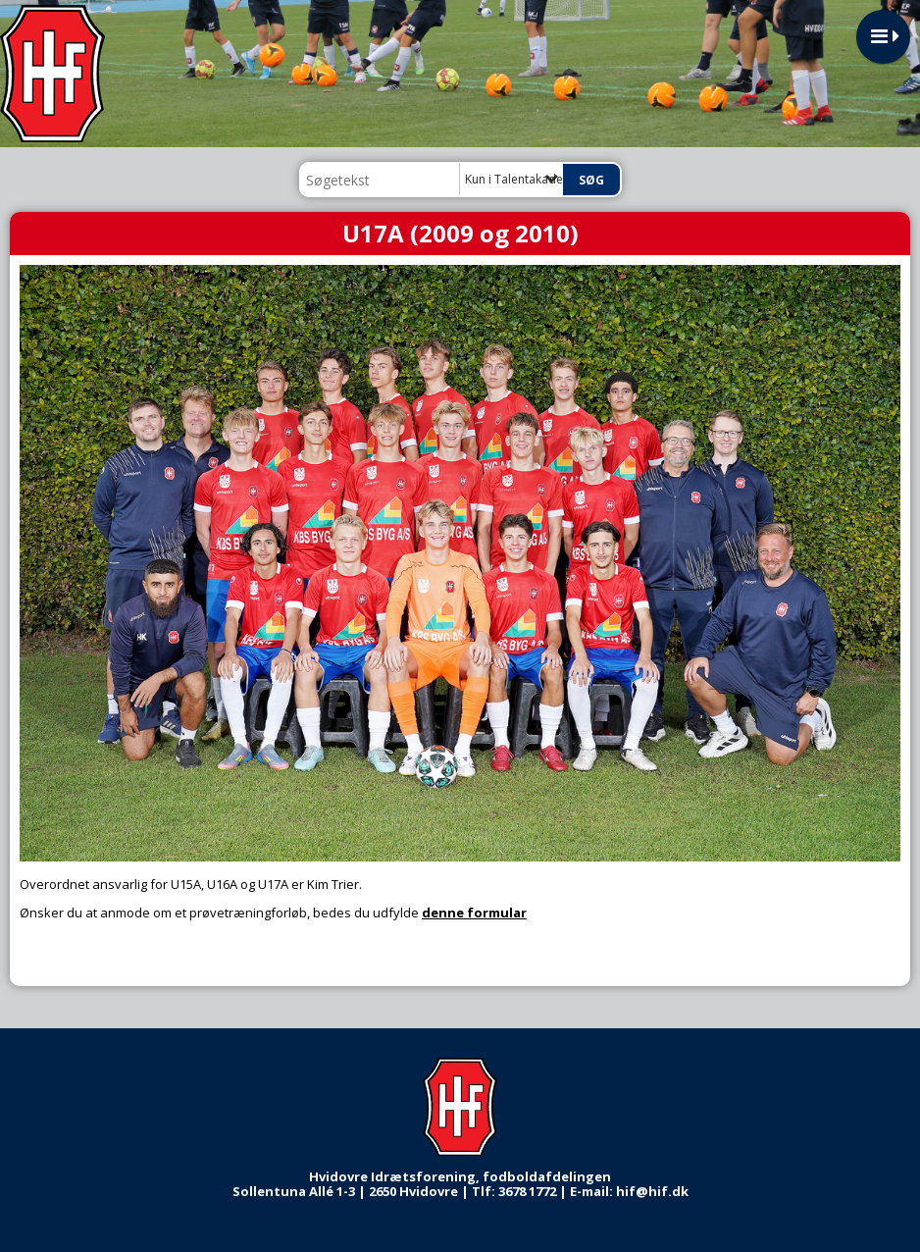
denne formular (474, 912)
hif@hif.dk (652, 1191)
